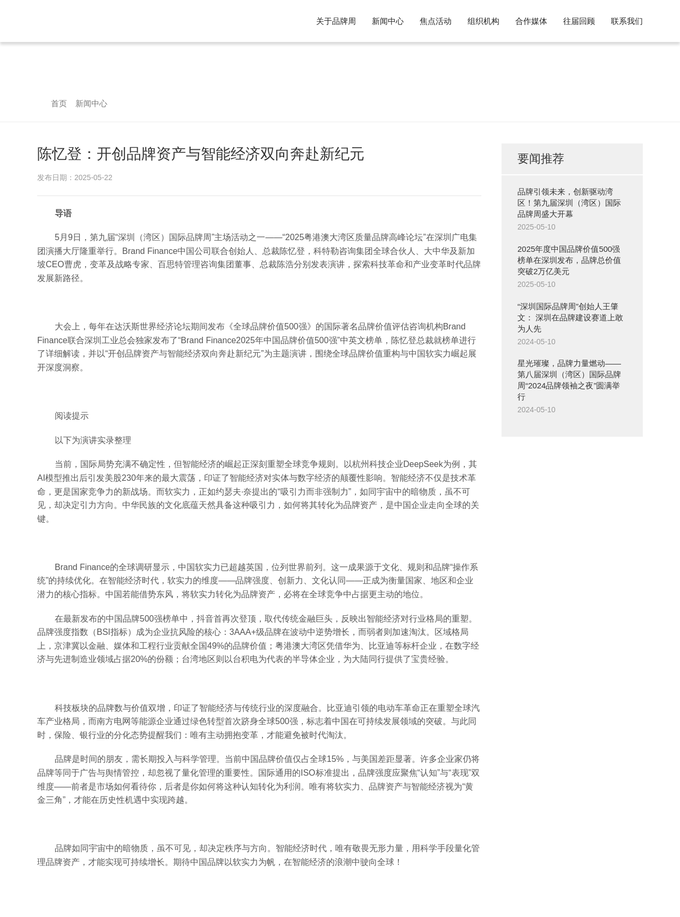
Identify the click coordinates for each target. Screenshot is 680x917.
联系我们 (627, 21)
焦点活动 (436, 21)
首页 (59, 103)
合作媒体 (531, 21)
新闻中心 (388, 21)
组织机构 (483, 21)
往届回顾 (579, 21)
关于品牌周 (336, 21)
